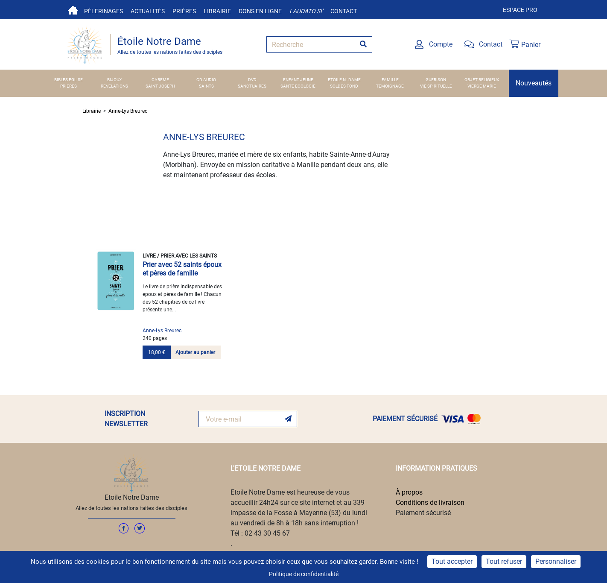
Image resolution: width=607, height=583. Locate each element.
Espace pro (520, 9)
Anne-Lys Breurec (127, 111)
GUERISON (436, 79)
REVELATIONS (114, 86)
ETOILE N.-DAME (344, 79)
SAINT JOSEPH (160, 86)
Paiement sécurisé (423, 513)
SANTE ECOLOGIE (297, 86)
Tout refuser (504, 561)
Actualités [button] (148, 11)
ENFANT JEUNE (298, 79)
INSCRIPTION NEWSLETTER (126, 419)
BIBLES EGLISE (68, 79)
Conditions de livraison (430, 502)
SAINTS (206, 86)
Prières (184, 11)
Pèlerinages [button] (103, 11)
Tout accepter (452, 561)
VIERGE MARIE (481, 86)
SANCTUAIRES (252, 86)
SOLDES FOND (344, 86)
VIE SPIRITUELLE (436, 86)
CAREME (160, 79)
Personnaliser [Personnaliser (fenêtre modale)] (555, 561)
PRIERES (68, 86)
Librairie (217, 11)
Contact (343, 11)
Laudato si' (306, 11)
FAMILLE (390, 79)
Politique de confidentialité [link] (304, 574)
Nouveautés (534, 83)
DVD (252, 79)
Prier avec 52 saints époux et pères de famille (182, 269)
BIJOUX (114, 79)
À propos (409, 492)
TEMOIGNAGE (390, 86)
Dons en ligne (260, 11)
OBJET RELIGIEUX (481, 79)
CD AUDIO (206, 79)
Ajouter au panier (195, 352)
